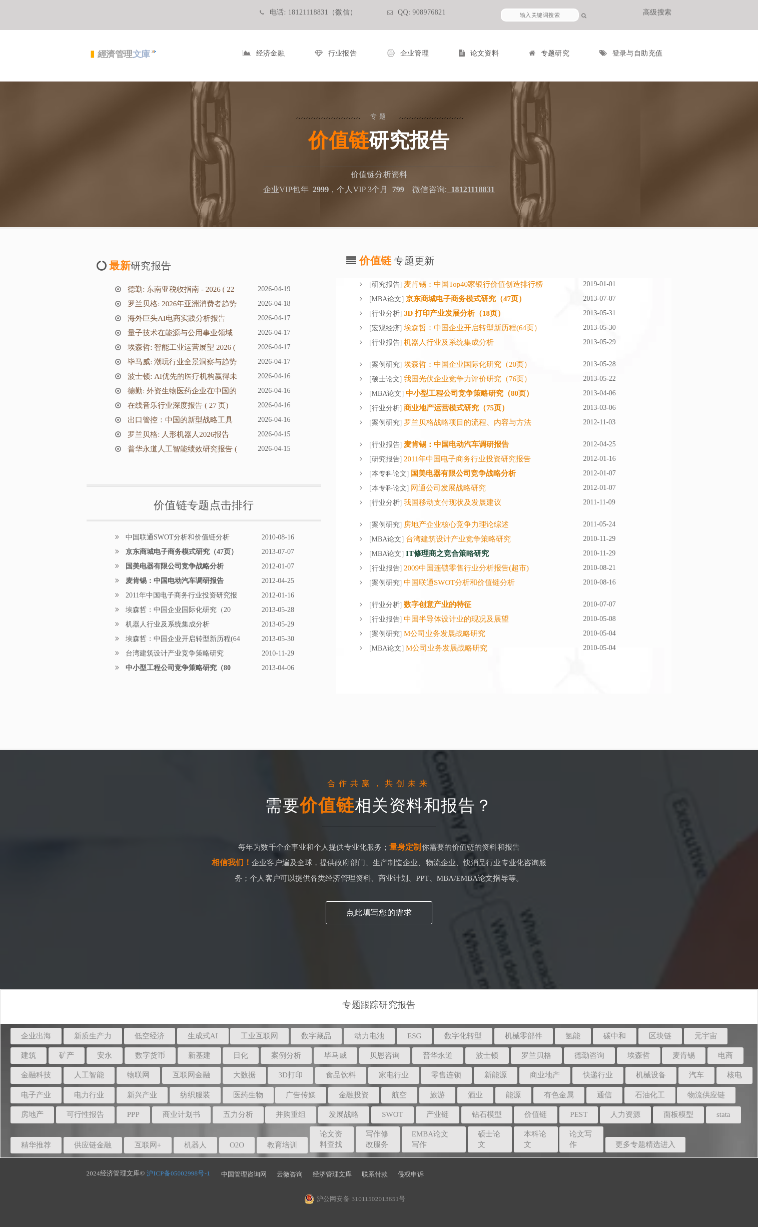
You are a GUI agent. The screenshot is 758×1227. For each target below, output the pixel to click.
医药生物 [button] (248, 1095)
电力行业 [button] (89, 1095)
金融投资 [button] (354, 1095)
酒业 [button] (475, 1095)
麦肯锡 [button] (683, 1055)
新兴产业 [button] (142, 1095)
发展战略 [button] (344, 1114)
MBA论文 (387, 299)
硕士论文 (386, 379)
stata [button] (723, 1114)
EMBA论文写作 (430, 1139)
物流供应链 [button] (706, 1095)
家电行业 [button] (394, 1075)
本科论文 (535, 1139)
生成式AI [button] (203, 1036)
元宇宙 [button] (705, 1036)
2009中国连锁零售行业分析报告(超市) (465, 568)
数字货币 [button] (150, 1055)
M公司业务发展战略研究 (443, 634)
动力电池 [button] (369, 1036)
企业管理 (408, 53)
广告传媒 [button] (301, 1095)
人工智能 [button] (89, 1075)
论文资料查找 (331, 1139)
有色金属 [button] (559, 1095)
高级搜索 (657, 12)
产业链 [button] (437, 1114)
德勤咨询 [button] (589, 1055)
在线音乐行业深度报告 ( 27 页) (177, 405)
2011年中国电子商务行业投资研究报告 (466, 459)
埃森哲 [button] (638, 1055)
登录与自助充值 (630, 53)
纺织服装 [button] (195, 1095)
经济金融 (264, 53)
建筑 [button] (28, 1055)
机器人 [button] (195, 1145)
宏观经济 (386, 328)
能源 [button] (513, 1095)
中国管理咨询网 (244, 1174)
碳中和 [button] (614, 1036)
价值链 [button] (535, 1114)
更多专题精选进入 (645, 1144)
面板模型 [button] (678, 1114)
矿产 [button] (66, 1055)
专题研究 (549, 53)
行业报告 (336, 53)
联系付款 (375, 1174)
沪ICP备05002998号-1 (178, 1173)
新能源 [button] (495, 1075)
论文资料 (479, 53)
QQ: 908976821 (416, 12)
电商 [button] (725, 1055)
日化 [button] (240, 1055)
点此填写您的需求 (379, 912)
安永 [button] (104, 1055)
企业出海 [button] (36, 1036)
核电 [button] (734, 1075)
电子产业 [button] (36, 1095)
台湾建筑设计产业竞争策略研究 (174, 653)
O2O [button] (237, 1145)
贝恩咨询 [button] (385, 1055)
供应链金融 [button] (93, 1145)
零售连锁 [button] (446, 1075)
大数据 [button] (244, 1075)
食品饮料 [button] (341, 1075)
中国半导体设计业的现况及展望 (455, 619)
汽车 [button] (696, 1075)
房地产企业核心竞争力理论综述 (455, 524)
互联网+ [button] (148, 1145)
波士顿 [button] (487, 1055)
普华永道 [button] (438, 1055)
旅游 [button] (437, 1095)
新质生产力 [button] (93, 1036)
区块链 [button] (660, 1036)
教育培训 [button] (282, 1145)
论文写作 (580, 1139)
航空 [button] (399, 1095)
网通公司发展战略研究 (447, 488)
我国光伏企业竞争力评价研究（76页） (466, 379)
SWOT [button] (392, 1114)
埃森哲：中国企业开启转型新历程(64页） (471, 328)
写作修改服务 (377, 1139)
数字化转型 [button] (463, 1036)
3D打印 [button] (290, 1075)
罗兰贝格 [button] (536, 1055)
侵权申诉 (411, 1174)
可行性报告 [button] (85, 1114)
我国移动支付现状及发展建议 (451, 502)
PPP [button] (133, 1114)
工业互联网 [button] (259, 1036)
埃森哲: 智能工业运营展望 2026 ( (181, 347)
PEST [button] (578, 1114)
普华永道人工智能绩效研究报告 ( (182, 449)
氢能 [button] (572, 1036)
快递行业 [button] (598, 1075)
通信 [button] (604, 1095)
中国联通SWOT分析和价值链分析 (177, 537)
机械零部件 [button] (523, 1036)
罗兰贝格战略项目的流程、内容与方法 (466, 422)
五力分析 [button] (238, 1114)
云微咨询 (290, 1174)
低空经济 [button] (150, 1036)
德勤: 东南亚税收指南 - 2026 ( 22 (180, 289)
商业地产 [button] (545, 1075)
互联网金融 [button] (191, 1075)
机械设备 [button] (651, 1075)
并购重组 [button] (291, 1114)
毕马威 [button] (335, 1055)
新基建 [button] (199, 1055)
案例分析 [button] (286, 1055)
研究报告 (386, 284)
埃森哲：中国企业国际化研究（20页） (466, 364)
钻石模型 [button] (487, 1114)
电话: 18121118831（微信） (308, 12)
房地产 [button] (32, 1114)
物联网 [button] (138, 1075)
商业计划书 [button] (181, 1114)
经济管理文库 (332, 1174)
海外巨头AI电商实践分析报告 (176, 318)
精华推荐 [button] (36, 1145)
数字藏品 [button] (316, 1036)
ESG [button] (414, 1036)
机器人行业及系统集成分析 (167, 624)
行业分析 (386, 313)
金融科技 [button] (36, 1075)
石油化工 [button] (650, 1095)
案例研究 (386, 364)
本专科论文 (389, 473)
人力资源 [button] (625, 1114)
